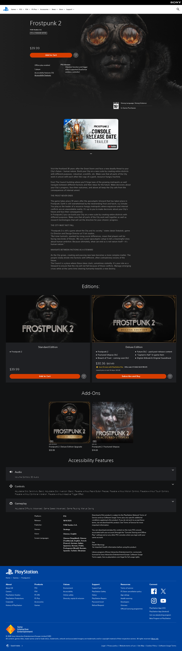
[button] (43, 75)
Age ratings (125, 595)
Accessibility (68, 591)
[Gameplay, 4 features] (91, 505)
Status (94, 595)
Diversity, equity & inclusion (73, 598)
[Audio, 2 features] (91, 474)
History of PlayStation (14, 605)
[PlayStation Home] (5, 9)
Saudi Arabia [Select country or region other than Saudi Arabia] (14, 646)
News (54, 9)
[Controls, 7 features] (91, 489)
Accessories (44, 9)
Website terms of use (128, 646)
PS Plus (34, 9)
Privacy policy (112, 646)
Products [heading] (38, 584)
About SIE (9, 588)
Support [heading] (96, 584)
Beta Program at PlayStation (160, 618)
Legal (103, 646)
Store (61, 9)
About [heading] (9, 584)
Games (13, 9)
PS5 (20, 9)
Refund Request (98, 605)
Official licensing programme (132, 609)
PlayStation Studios (13, 595)
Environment (68, 588)
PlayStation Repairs (99, 598)
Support (69, 9)
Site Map (141, 646)
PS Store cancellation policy (131, 591)
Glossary (124, 605)
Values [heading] (66, 584)
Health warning (126, 598)
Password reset (98, 602)
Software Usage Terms (167, 646)
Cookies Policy (151, 646)
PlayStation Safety (99, 591)
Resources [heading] (125, 584)
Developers (125, 602)
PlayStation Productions (15, 598)
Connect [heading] (153, 584)
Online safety (68, 595)
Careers (9, 591)
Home (8, 578)
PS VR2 (37, 595)
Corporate (9, 602)
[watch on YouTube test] (112, 146)
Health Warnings (98, 545)
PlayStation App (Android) (159, 611)
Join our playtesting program (160, 615)
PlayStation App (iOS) (157, 608)
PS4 (26, 9)
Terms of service (127, 588)
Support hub (96, 588)
